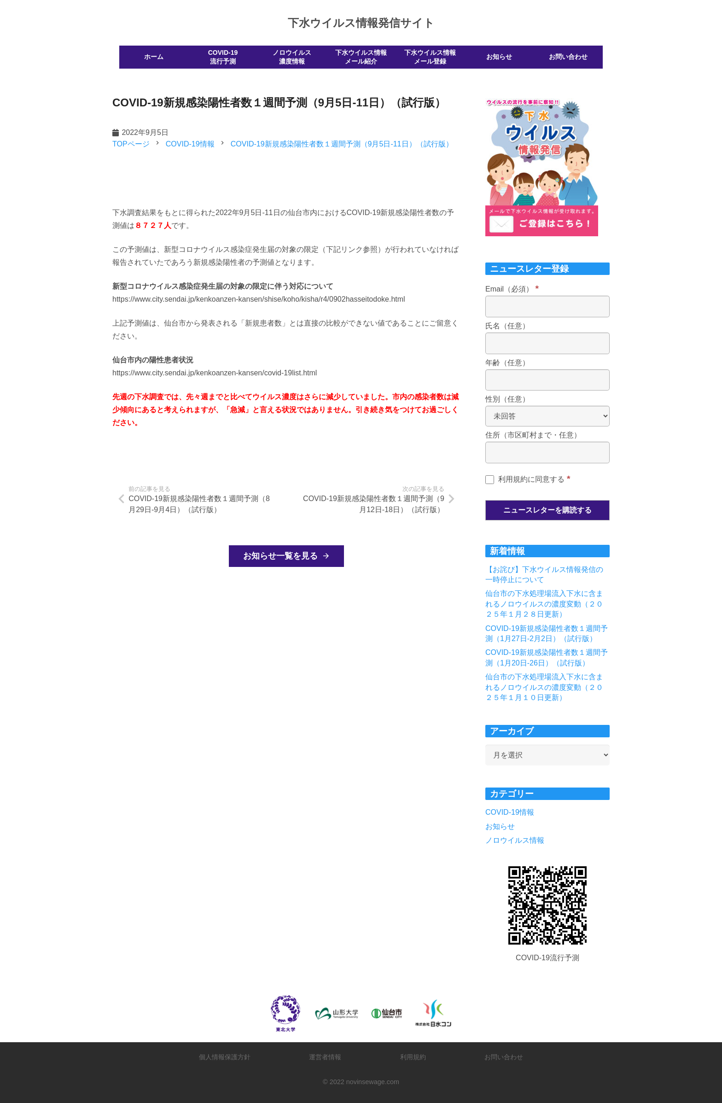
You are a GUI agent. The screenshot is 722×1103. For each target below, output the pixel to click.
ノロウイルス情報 (514, 840)
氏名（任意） (507, 326)
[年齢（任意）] (547, 380)
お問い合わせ (503, 1057)
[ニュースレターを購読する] (547, 510)
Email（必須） (512, 289)
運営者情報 (325, 1057)
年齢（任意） (507, 363)
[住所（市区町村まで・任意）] (547, 452)
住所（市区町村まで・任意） (533, 435)
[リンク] (547, 905)
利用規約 (413, 1057)
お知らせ (500, 826)
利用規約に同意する (527, 479)
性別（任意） (507, 399)
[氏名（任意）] (547, 343)
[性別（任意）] (547, 416)
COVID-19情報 (509, 812)
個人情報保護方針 (224, 1057)
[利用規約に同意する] (489, 479)
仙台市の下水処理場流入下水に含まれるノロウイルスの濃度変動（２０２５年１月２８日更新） (544, 603)
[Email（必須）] (547, 306)
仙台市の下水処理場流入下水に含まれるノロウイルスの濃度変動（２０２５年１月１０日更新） (544, 687)
